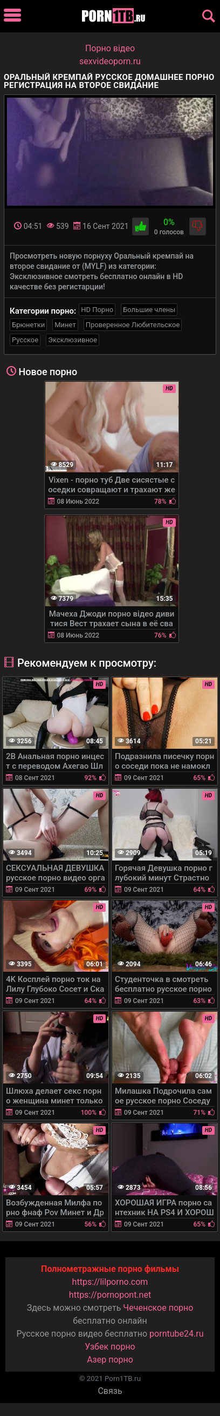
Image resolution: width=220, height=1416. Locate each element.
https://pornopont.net (110, 1295)
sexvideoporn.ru (110, 61)
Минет (64, 325)
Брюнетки (28, 325)
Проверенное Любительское (133, 325)
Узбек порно (110, 1347)
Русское (25, 340)
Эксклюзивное (72, 340)
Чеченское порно (158, 1308)
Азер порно (110, 1359)
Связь (110, 1391)
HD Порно (97, 310)
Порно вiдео (110, 48)
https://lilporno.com (110, 1282)
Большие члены (149, 310)
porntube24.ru (176, 1334)
